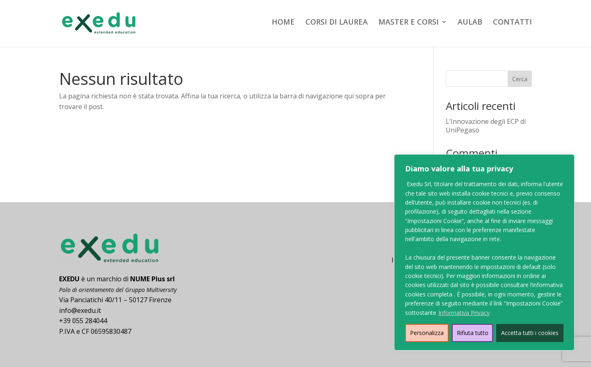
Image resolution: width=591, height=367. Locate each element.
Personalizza (427, 333)
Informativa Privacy (464, 313)
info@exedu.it (80, 310)
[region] (484, 252)
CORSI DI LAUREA (336, 23)
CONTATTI (512, 23)
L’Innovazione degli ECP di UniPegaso (486, 125)
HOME (283, 23)
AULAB (470, 23)
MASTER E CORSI (408, 23)
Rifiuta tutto (472, 333)
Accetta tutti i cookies (530, 333)
